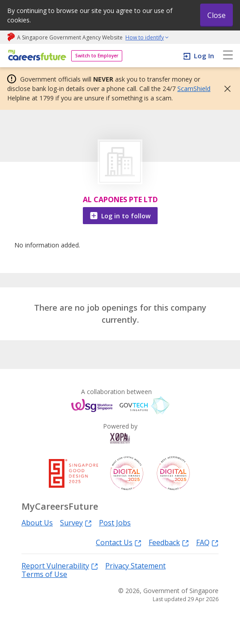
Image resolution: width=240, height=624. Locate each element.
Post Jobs (115, 523)
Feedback (169, 542)
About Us (37, 523)
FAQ (207, 542)
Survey (76, 522)
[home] (36, 56)
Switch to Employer (96, 55)
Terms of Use (44, 574)
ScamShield (193, 88)
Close (216, 15)
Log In (204, 55)
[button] (225, 88)
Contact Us (118, 542)
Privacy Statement (135, 566)
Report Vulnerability (59, 565)
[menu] (228, 55)
